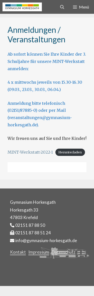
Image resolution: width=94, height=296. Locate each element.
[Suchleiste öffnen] (62, 7)
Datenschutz (63, 252)
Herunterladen (70, 152)
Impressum (38, 252)
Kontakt (18, 252)
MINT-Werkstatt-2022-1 (30, 152)
